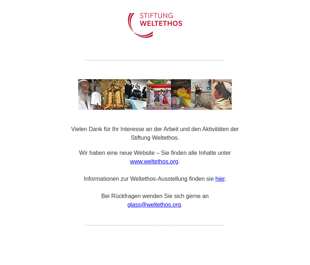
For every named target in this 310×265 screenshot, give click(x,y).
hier (220, 179)
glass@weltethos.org (154, 205)
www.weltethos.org (154, 161)
